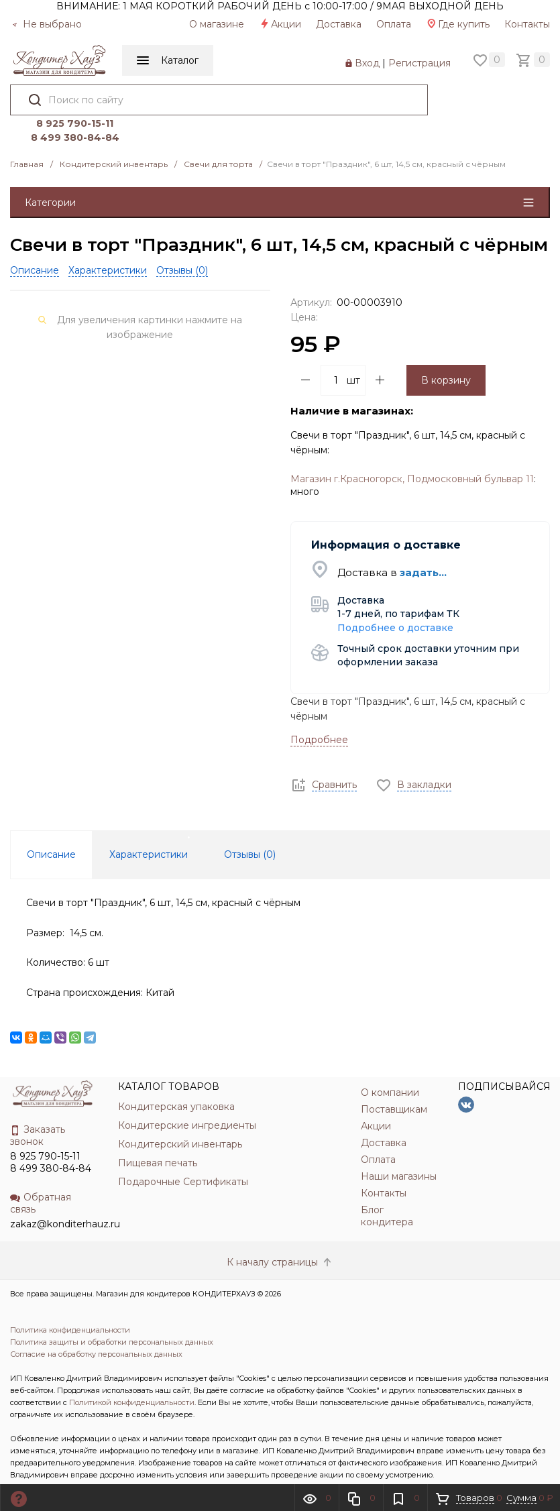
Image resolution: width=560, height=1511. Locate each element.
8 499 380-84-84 (482, 109)
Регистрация (419, 63)
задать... (423, 543)
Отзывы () (182, 241)
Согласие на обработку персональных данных (96, 1325)
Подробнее (319, 711)
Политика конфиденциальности (70, 1301)
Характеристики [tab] (148, 826)
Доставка (338, 24)
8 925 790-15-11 (482, 95)
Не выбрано (47, 24)
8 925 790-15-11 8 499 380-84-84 (50, 1134)
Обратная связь (40, 1175)
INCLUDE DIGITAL (126, 1470)
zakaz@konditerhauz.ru (65, 1196)
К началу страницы (280, 1233)
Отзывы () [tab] (250, 826)
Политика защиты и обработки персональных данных (111, 1313)
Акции (280, 24)
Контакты (527, 24)
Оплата (393, 24)
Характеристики (107, 241)
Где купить (458, 24)
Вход (367, 63)
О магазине (216, 24)
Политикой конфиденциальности (131, 1373)
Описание (34, 241)
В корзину (446, 351)
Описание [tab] (51, 826)
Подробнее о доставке (395, 599)
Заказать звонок (37, 1107)
